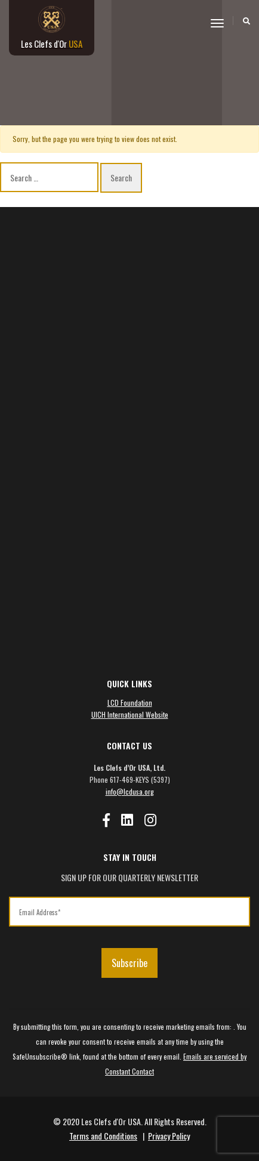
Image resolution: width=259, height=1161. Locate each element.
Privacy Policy (169, 1135)
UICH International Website (129, 714)
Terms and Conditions (103, 1135)
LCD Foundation (129, 702)
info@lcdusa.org (130, 791)
